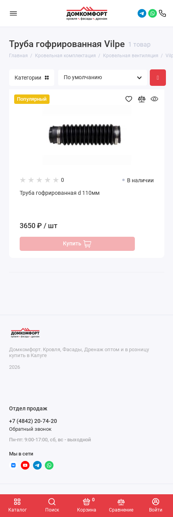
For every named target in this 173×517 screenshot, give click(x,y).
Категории (32, 77)
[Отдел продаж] (162, 13)
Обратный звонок (30, 429)
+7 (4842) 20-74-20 (33, 421)
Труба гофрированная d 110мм (59, 193)
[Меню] (13, 13)
